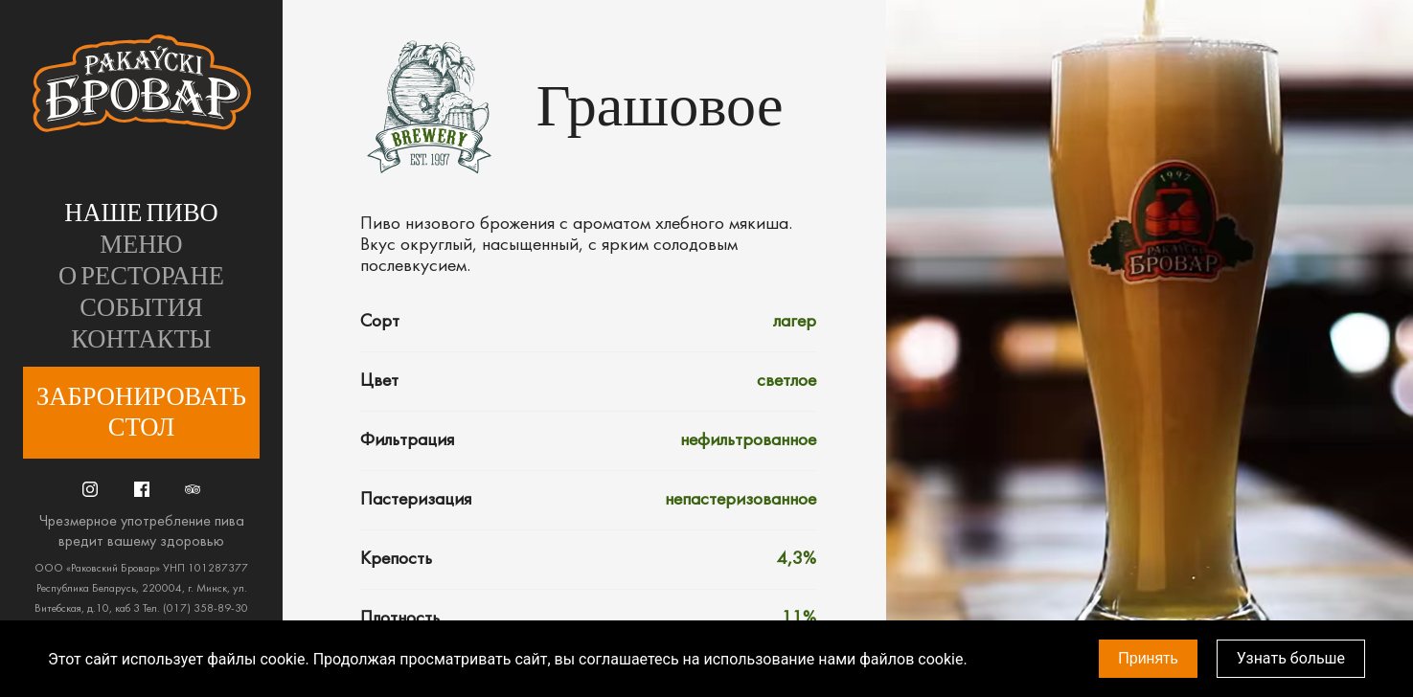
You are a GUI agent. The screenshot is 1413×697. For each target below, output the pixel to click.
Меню (141, 245)
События (141, 308)
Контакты (141, 340)
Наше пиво (141, 213)
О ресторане (141, 276)
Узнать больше (1291, 658)
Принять (1148, 658)
